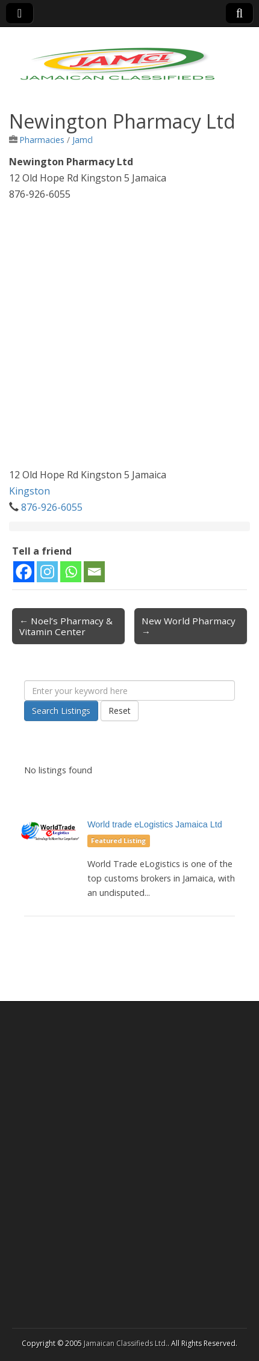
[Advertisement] (129, 338)
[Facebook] (23, 571)
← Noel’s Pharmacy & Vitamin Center (66, 626)
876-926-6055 (52, 507)
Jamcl (82, 139)
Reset (119, 710)
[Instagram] (47, 571)
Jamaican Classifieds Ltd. (125, 1343)
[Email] (94, 571)
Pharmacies (42, 139)
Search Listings (61, 710)
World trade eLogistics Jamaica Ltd (154, 824)
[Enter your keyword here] (129, 690)
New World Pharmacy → (189, 626)
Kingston (29, 491)
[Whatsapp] (70, 571)
